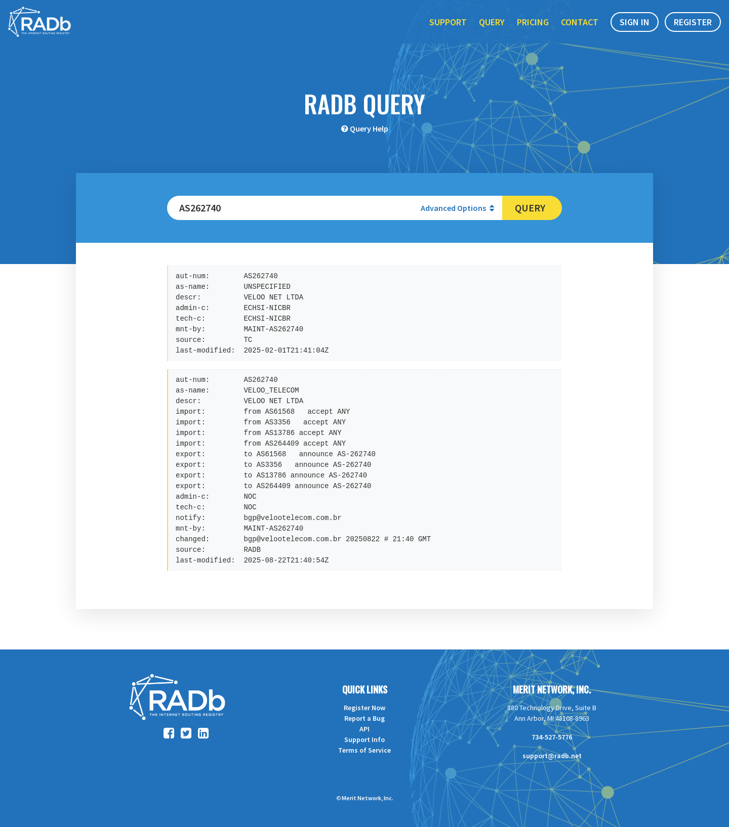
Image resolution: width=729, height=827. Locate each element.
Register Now (364, 707)
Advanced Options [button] (457, 208)
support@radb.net (552, 755)
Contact (579, 29)
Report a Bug (364, 718)
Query (492, 29)
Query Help (369, 128)
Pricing (533, 29)
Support (448, 29)
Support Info (364, 739)
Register (693, 29)
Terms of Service (364, 750)
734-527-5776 (552, 737)
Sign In (635, 29)
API (364, 728)
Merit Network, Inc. (552, 689)
